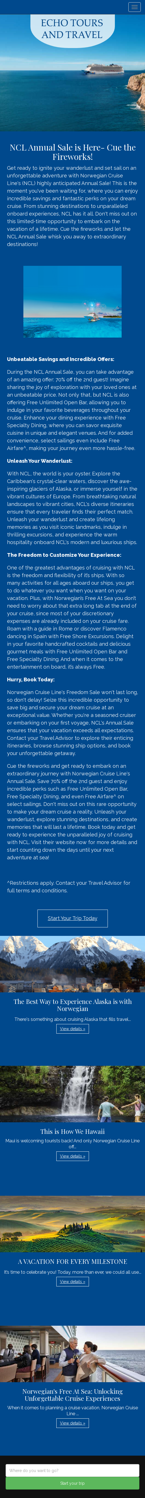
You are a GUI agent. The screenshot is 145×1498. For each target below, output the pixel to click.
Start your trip (72, 1483)
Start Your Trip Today (72, 918)
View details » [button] (72, 1029)
